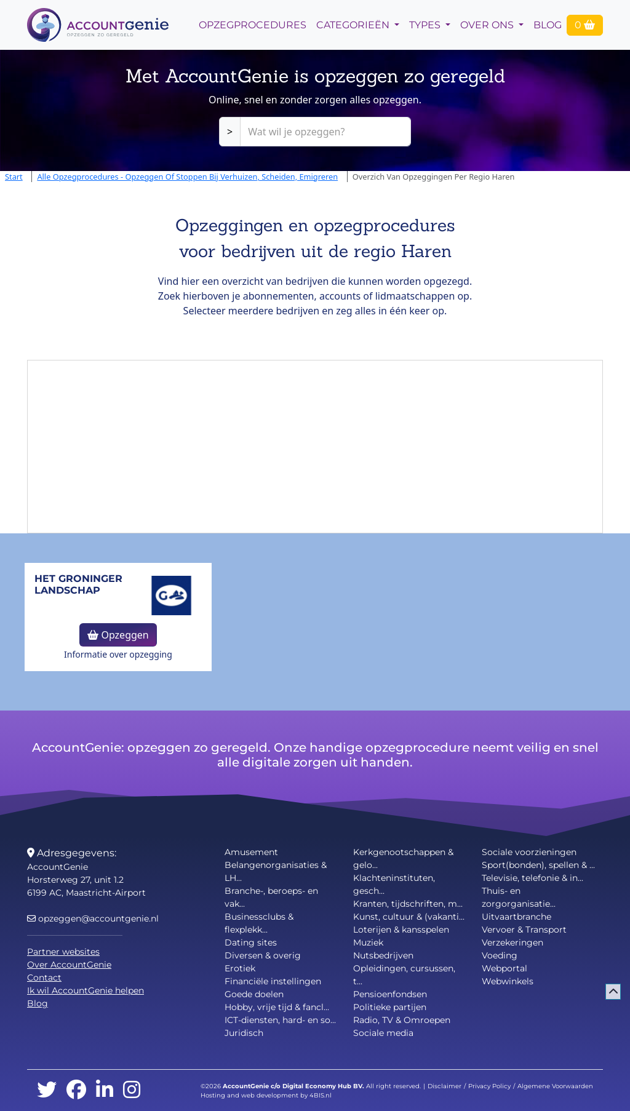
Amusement (251, 852)
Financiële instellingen (273, 981)
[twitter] (47, 1090)
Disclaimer (444, 1086)
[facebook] (76, 1090)
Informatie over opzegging (118, 654)
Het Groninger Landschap (78, 584)
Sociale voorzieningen (529, 852)
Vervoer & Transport (524, 929)
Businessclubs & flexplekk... (259, 923)
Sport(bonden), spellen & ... (538, 864)
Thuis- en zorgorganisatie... (519, 897)
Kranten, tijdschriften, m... (408, 903)
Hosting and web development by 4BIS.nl (266, 1095)
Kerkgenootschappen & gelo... (403, 858)
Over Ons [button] (488, 25)
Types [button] (426, 25)
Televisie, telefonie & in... (532, 877)
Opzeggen (117, 635)
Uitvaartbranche (516, 916)
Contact (44, 977)
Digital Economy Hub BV (322, 1086)
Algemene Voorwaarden (555, 1086)
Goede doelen (254, 994)
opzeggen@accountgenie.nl (93, 918)
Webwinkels (507, 981)
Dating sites (251, 942)
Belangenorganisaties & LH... (276, 871)
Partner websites (63, 951)
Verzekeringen (512, 942)
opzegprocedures (252, 25)
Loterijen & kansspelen (401, 929)
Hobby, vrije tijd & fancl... (277, 1007)
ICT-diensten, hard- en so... (280, 1019)
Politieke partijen (389, 1007)
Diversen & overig (263, 955)
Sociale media (383, 1032)
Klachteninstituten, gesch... (394, 884)
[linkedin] (104, 1090)
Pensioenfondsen (390, 994)
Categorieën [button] (354, 25)
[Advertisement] (315, 446)
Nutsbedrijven (383, 955)
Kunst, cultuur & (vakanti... (409, 916)
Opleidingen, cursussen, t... (404, 975)
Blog (547, 25)
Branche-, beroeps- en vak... (271, 897)
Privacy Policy (489, 1086)
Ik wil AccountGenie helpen (85, 990)
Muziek (368, 942)
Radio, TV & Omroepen (401, 1019)
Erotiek (240, 968)
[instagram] (131, 1090)
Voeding (499, 955)
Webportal (504, 968)
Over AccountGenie (69, 964)
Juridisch (244, 1032)
